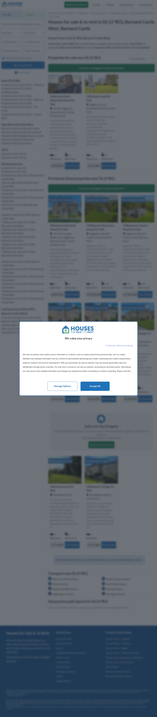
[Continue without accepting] (119, 345)
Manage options (62, 386)
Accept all (95, 386)
